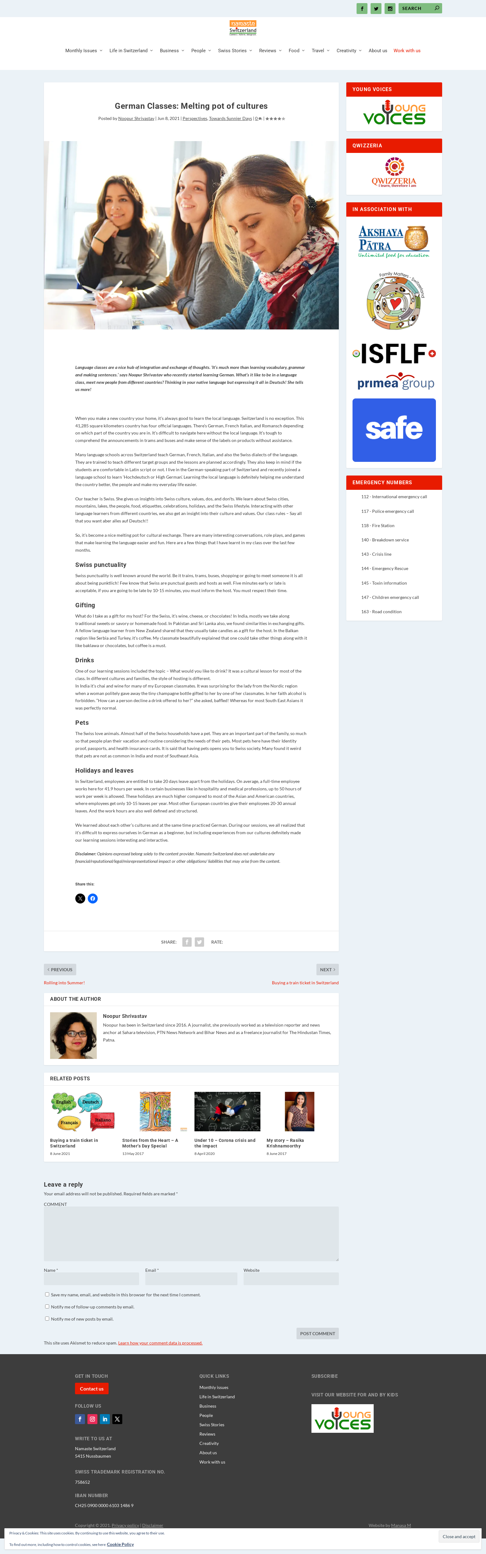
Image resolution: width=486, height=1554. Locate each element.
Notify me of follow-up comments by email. (92, 1322)
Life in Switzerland (128, 66)
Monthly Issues (81, 66)
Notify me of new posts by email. (82, 1334)
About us (378, 66)
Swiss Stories (232, 66)
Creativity (346, 66)
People (198, 66)
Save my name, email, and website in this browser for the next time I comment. (126, 1310)
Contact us (92, 1404)
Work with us (407, 66)
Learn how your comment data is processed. (160, 1358)
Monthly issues (213, 1402)
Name (51, 1285)
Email (152, 1285)
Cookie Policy (120, 1544)
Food (294, 66)
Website (251, 1285)
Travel (318, 66)
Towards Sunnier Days (230, 133)
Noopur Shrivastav (136, 133)
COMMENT (55, 1219)
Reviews (267, 66)
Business (169, 66)
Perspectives (195, 133)
